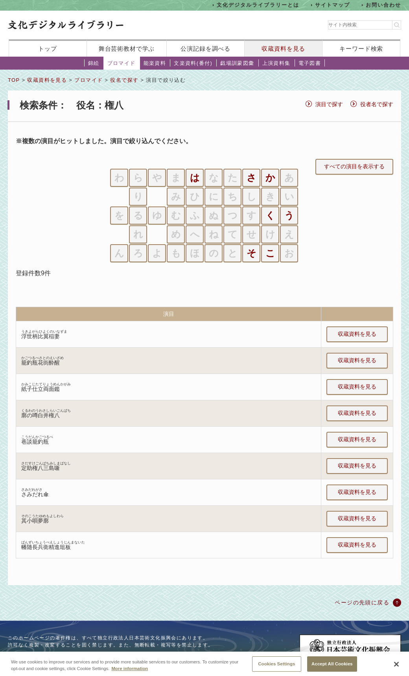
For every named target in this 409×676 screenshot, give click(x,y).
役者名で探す (376, 104)
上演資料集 (276, 63)
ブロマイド (121, 63)
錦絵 (93, 63)
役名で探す (124, 80)
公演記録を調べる (205, 48)
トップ (47, 48)
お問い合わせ (383, 5)
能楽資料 (155, 63)
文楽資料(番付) (193, 63)
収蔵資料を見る (283, 48)
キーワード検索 (361, 48)
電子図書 (309, 63)
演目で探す (329, 104)
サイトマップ (332, 5)
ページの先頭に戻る (362, 602)
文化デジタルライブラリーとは (258, 5)
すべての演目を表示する (354, 166)
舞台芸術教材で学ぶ (127, 48)
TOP (14, 80)
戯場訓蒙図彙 (237, 63)
